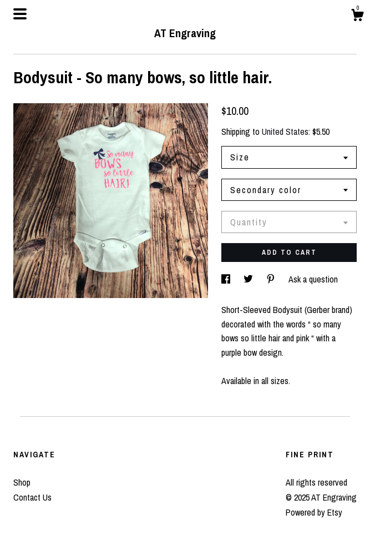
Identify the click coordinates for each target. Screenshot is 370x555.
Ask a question (313, 279)
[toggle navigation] (20, 13)
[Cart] (357, 16)
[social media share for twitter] (249, 279)
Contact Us (32, 497)
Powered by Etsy (314, 512)
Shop (22, 482)
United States (285, 131)
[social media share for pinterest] (271, 279)
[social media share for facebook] (226, 279)
